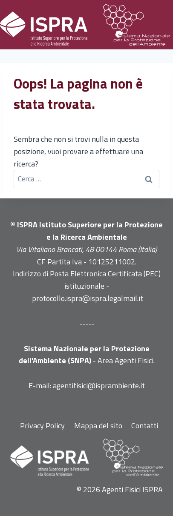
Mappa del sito (98, 425)
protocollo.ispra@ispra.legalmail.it (87, 298)
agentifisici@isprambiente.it (99, 385)
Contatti (144, 425)
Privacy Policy (42, 425)
